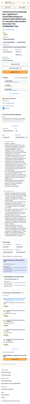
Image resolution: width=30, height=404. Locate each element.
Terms (3, 397)
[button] (8, 39)
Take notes (15, 64)
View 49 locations (15, 68)
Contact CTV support (7, 389)
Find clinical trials (6, 372)
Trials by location (6, 375)
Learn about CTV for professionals (10, 383)
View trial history (15, 93)
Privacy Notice (5, 395)
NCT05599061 (6, 58)
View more (15, 349)
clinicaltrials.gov (12, 364)
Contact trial (15, 72)
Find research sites (6, 380)
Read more (15, 126)
